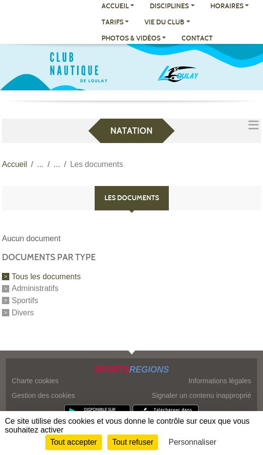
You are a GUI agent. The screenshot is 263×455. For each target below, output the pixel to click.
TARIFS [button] (112, 22)
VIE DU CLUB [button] (164, 22)
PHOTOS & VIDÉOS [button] (131, 38)
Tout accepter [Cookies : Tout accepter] (73, 442)
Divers (23, 313)
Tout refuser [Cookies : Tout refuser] (132, 442)
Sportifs (25, 300)
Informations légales (219, 381)
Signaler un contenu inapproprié (201, 395)
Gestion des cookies (43, 395)
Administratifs (35, 288)
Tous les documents (46, 276)
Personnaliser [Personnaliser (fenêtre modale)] (193, 442)
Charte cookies (35, 381)
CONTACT (197, 38)
